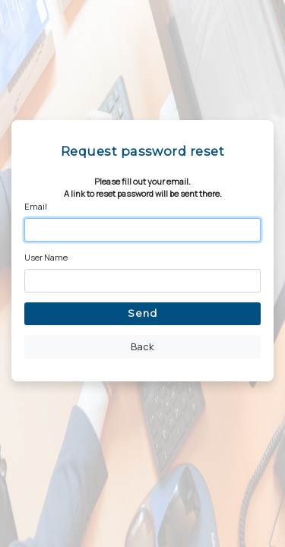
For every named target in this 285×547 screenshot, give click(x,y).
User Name (46, 257)
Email (35, 206)
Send (142, 313)
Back (142, 346)
